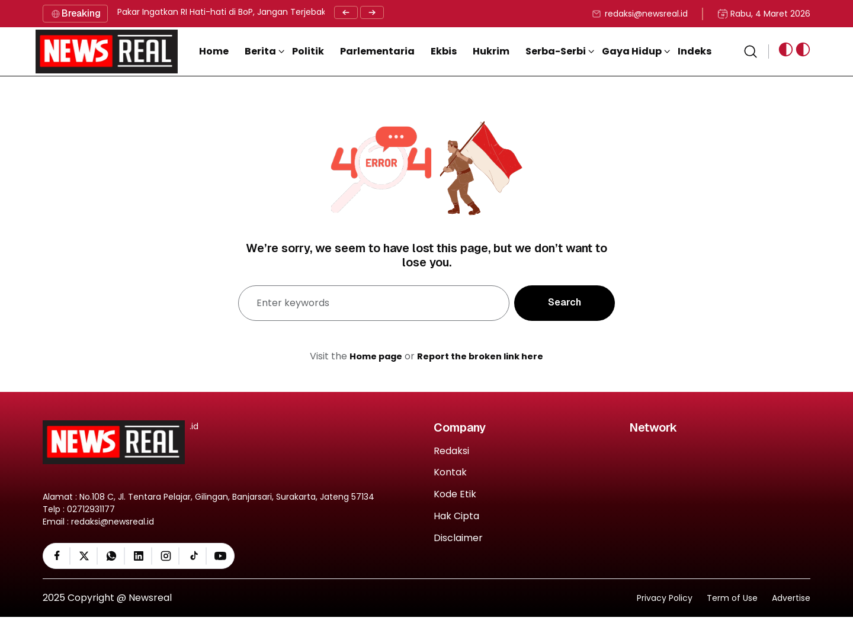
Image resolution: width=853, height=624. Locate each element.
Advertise (791, 604)
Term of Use (732, 604)
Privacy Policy (664, 604)
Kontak (450, 473)
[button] (275, 51)
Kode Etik (455, 495)
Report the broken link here (482, 356)
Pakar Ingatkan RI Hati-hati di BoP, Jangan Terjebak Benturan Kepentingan (269, 12)
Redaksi (451, 451)
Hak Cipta (456, 517)
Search (564, 302)
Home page (371, 356)
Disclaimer (458, 538)
